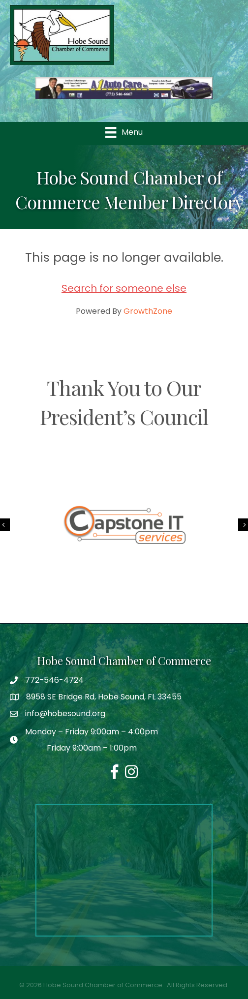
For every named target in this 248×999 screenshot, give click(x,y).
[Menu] (123, 132)
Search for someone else (124, 288)
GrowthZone (148, 311)
